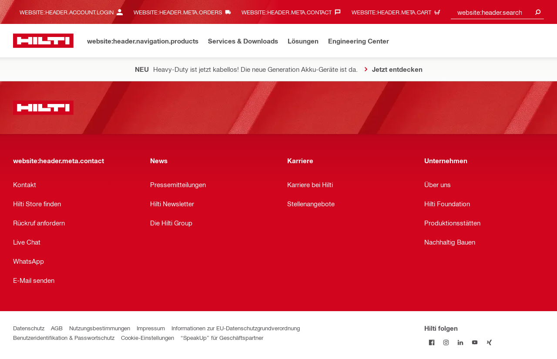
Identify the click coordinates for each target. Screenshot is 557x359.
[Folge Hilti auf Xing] (489, 342)
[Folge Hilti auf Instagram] (446, 342)
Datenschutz (28, 328)
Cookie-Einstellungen (147, 337)
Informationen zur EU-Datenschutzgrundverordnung (235, 328)
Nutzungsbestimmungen (99, 328)
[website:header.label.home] (43, 41)
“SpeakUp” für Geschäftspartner (222, 337)
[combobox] (497, 12)
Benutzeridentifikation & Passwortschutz (63, 337)
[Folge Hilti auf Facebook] (431, 342)
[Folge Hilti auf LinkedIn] (460, 342)
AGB (57, 328)
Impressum (151, 328)
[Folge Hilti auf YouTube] (474, 342)
